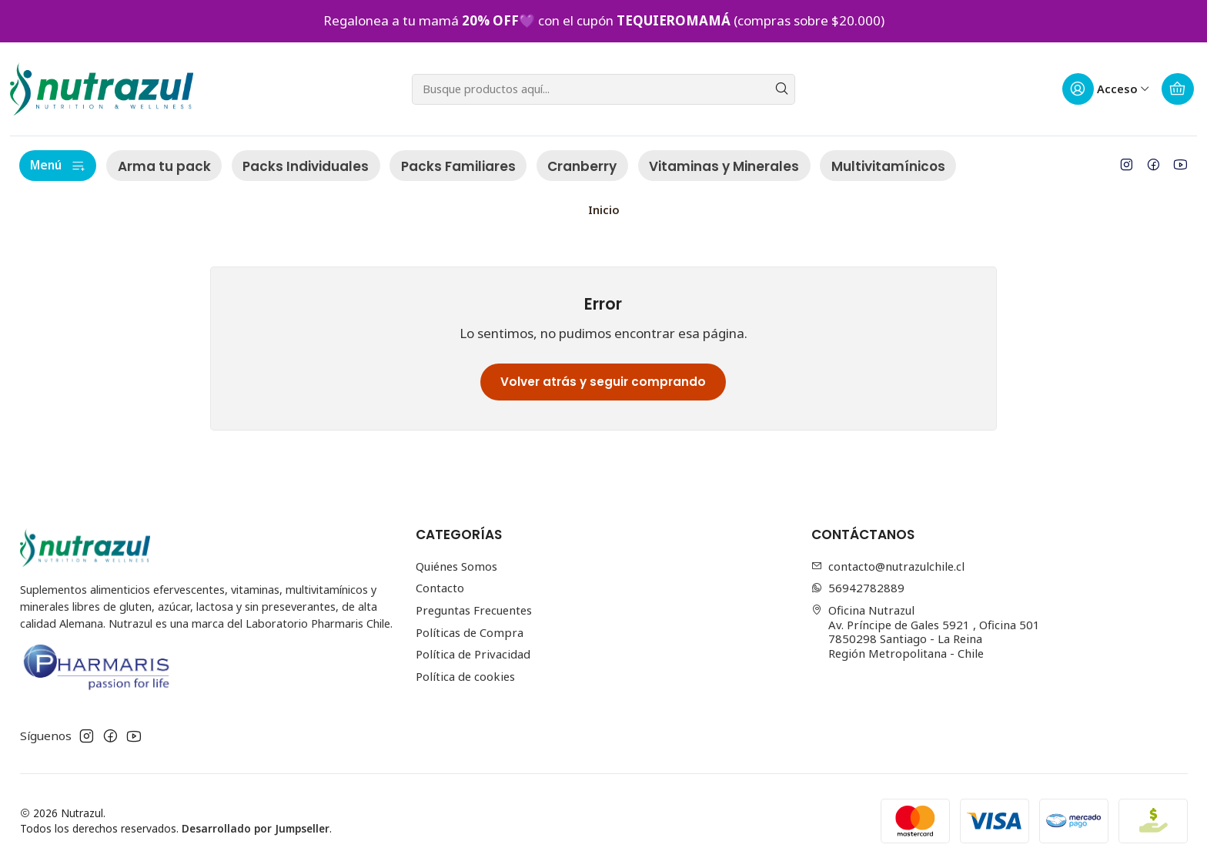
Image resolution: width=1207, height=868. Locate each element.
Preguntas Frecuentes (474, 610)
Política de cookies (465, 676)
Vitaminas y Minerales (724, 166)
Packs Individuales (305, 166)
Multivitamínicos (888, 166)
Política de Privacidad (473, 654)
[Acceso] (1105, 89)
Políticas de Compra (469, 632)
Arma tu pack (164, 166)
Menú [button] (57, 165)
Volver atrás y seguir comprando (603, 382)
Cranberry (582, 166)
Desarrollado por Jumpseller (255, 828)
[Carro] (1178, 89)
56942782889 (858, 587)
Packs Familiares (458, 166)
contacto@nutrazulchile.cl (888, 566)
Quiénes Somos (456, 566)
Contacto (440, 587)
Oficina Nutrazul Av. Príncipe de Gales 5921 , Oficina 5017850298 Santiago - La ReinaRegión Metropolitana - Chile (926, 631)
